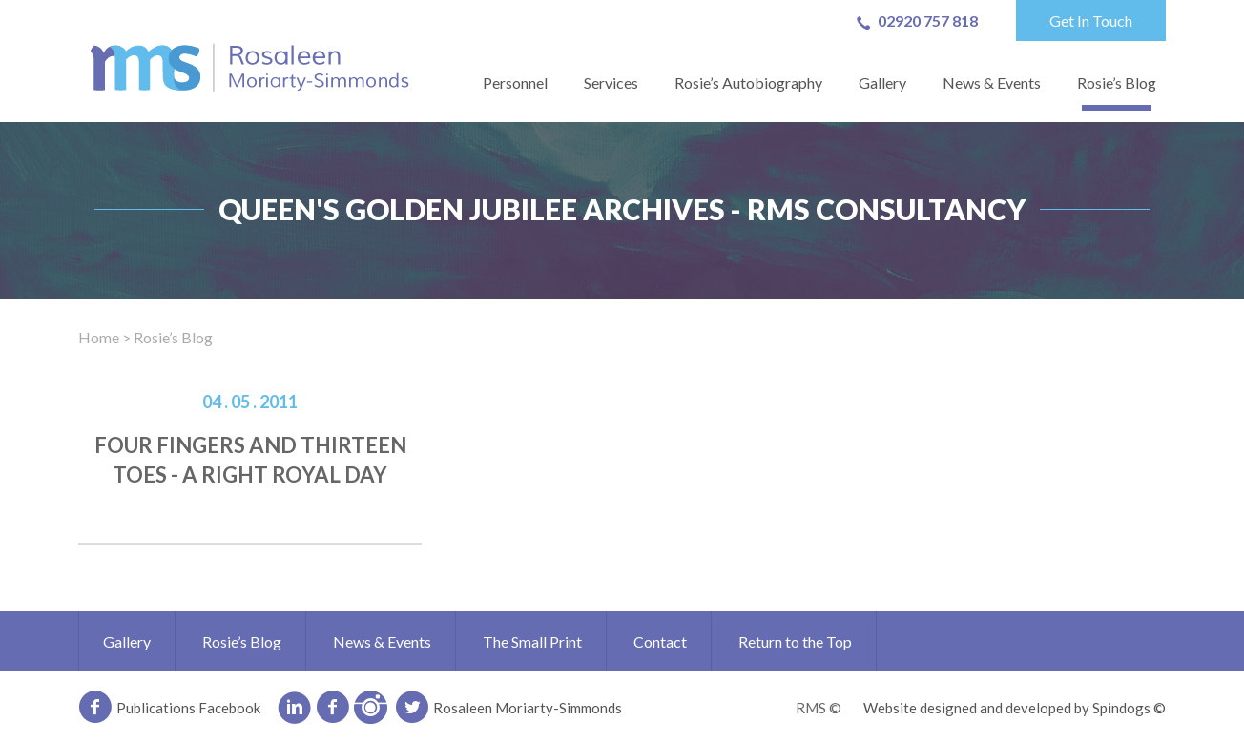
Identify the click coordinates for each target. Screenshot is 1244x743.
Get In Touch (1090, 20)
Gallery (882, 82)
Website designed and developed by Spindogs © (1014, 707)
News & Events (992, 82)
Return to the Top (795, 641)
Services (611, 82)
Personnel (515, 82)
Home (98, 337)
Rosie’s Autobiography (748, 82)
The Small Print (532, 641)
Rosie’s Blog (1116, 82)
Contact (660, 641)
